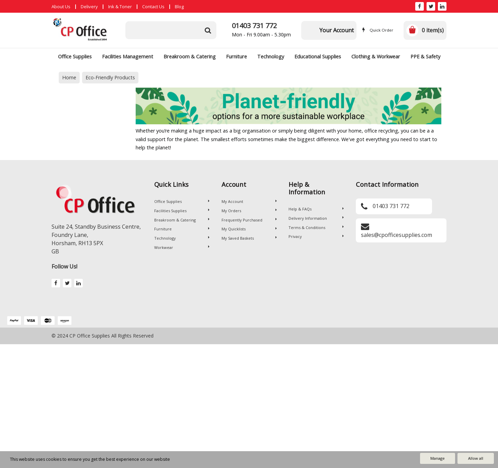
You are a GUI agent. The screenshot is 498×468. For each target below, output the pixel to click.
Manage (437, 458)
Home (69, 77)
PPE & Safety (425, 56)
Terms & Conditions (316, 227)
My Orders (249, 210)
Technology (270, 56)
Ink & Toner (120, 6)
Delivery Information (316, 218)
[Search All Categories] (170, 30)
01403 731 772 (254, 25)
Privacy (316, 236)
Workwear (182, 247)
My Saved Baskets (249, 238)
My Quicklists (249, 228)
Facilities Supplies (182, 210)
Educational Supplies (317, 56)
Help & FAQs (316, 209)
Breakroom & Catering (189, 56)
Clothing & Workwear (375, 56)
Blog (179, 6)
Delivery (89, 6)
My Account (249, 201)
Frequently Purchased (249, 219)
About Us (61, 6)
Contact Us (153, 6)
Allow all (475, 458)
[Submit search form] (207, 30)
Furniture (236, 56)
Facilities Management (127, 56)
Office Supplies (75, 56)
